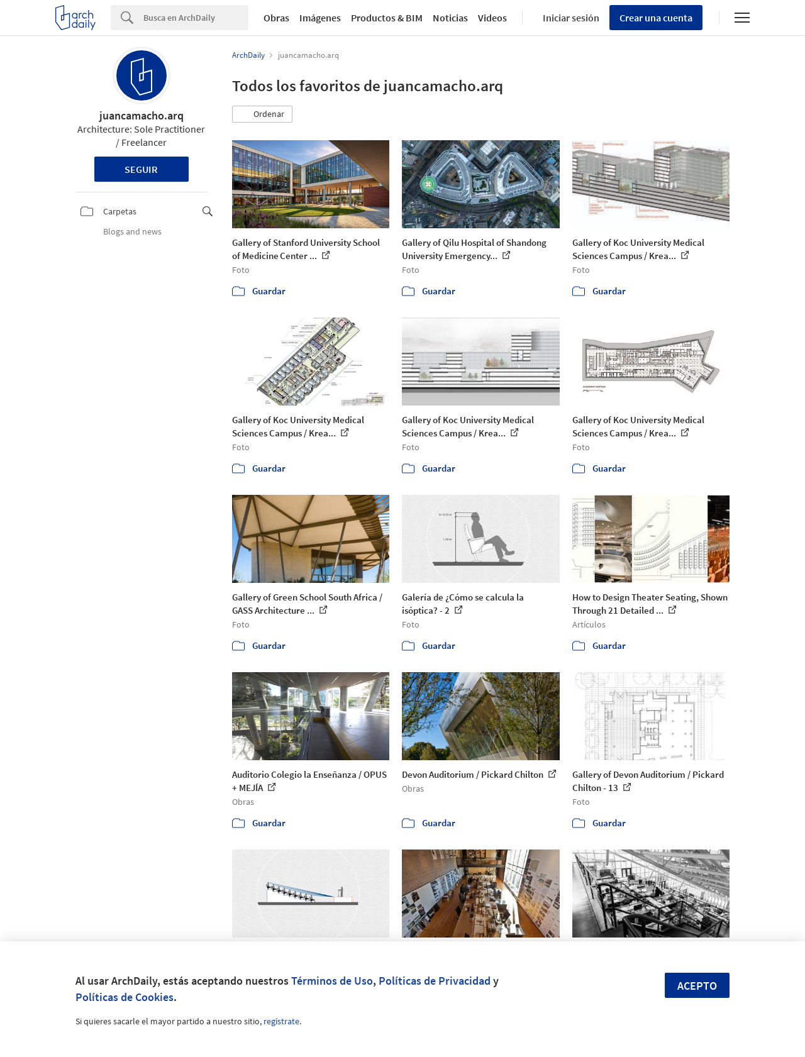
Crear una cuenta (655, 17)
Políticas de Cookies (124, 997)
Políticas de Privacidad (435, 980)
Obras (276, 18)
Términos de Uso (332, 980)
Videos (492, 18)
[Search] (195, 17)
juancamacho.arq (141, 115)
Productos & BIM (387, 18)
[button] (262, 114)
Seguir (141, 169)
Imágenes (320, 18)
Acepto (697, 985)
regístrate (281, 1021)
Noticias (450, 18)
